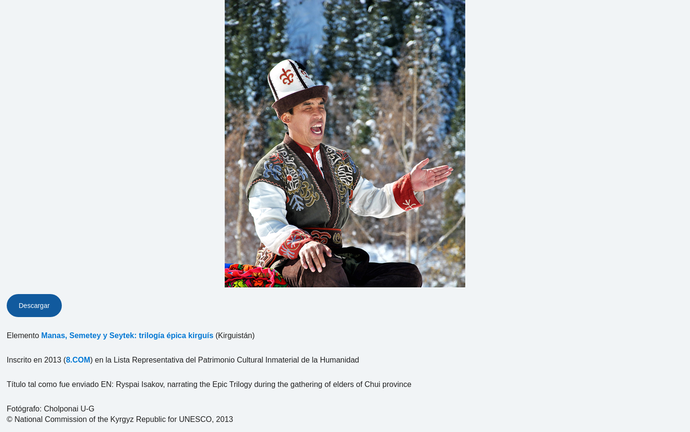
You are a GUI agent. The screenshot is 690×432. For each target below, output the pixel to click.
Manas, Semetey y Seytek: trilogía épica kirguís (127, 335)
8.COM (78, 360)
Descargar (34, 305)
